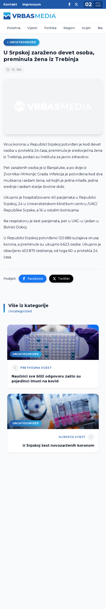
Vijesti (32, 28)
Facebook (32, 279)
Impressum (31, 4)
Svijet (86, 28)
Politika (50, 28)
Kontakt (10, 4)
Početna (13, 28)
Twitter (61, 279)
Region (69, 28)
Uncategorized (21, 42)
